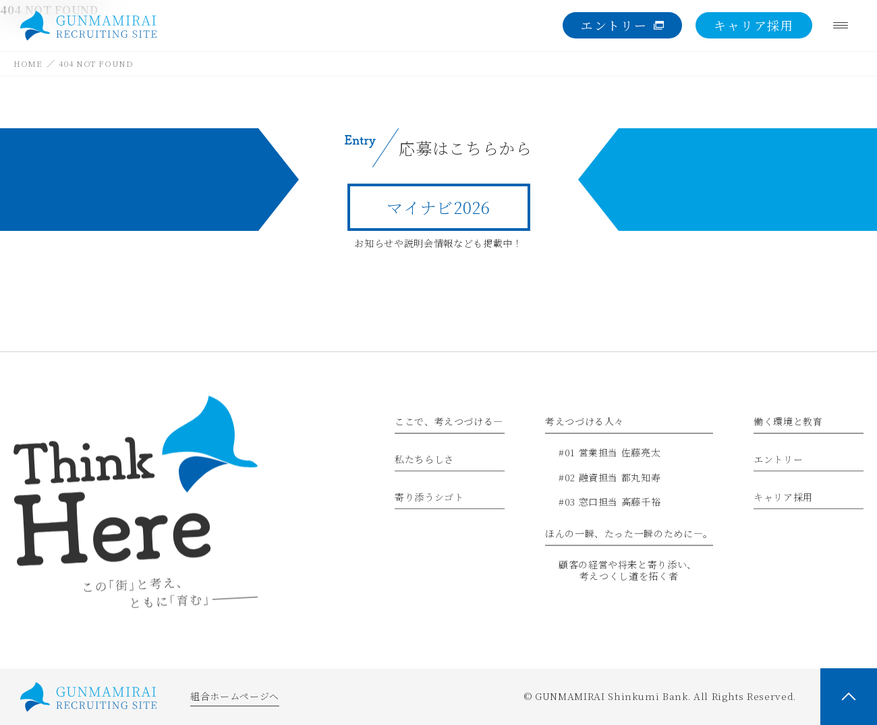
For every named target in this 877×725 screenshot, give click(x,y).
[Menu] (840, 25)
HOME (28, 63)
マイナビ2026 (438, 207)
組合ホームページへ (234, 696)
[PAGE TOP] (848, 696)
